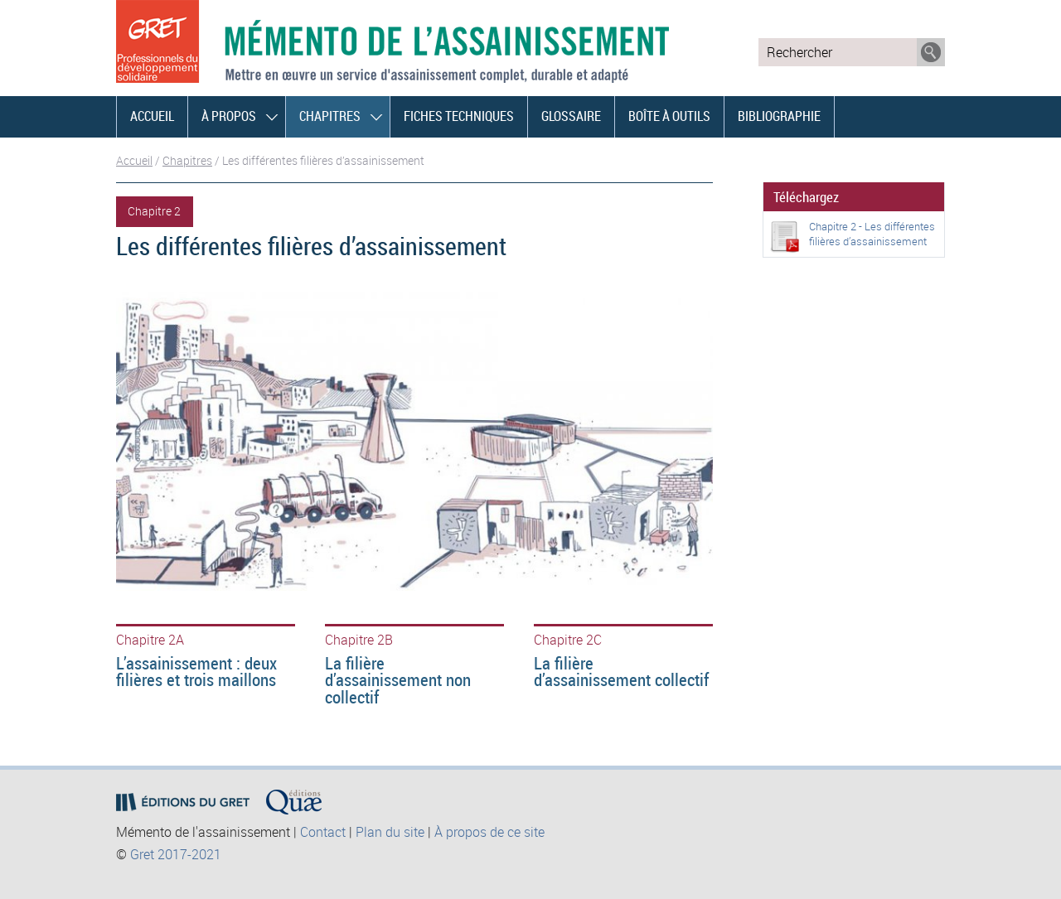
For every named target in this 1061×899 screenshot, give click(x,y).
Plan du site (390, 832)
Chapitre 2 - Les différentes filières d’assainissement (872, 234)
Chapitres (330, 116)
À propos (228, 116)
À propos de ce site (489, 832)
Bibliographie (779, 116)
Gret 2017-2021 (175, 854)
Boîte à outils (669, 116)
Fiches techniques (459, 116)
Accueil (152, 116)
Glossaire (571, 116)
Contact (323, 832)
